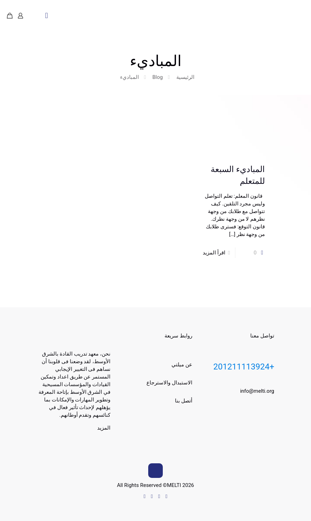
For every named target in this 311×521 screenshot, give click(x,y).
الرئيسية (185, 77)
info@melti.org (257, 391)
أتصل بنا (183, 401)
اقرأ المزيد (214, 253)
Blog (157, 77)
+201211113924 (243, 367)
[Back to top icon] (155, 470)
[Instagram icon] (144, 496)
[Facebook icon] (159, 496)
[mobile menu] (46, 16)
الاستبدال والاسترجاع (169, 383)
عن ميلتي (181, 364)
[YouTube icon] (151, 496)
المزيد (103, 428)
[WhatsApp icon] (166, 496)
